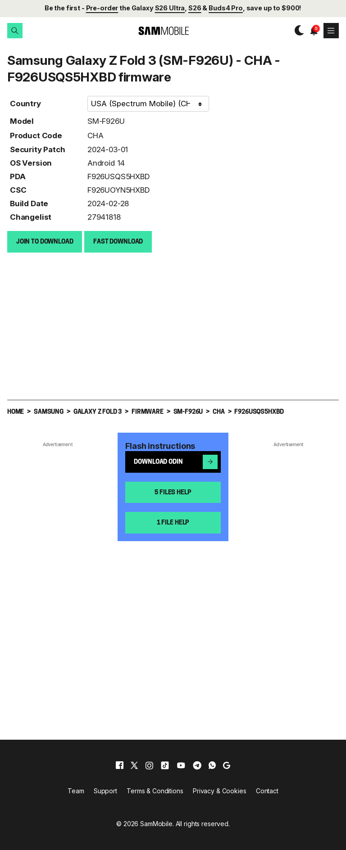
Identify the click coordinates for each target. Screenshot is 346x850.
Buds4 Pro (226, 8)
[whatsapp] (212, 764)
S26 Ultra (170, 8)
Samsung (49, 411)
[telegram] (197, 764)
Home (15, 411)
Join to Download (44, 241)
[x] (134, 764)
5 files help (173, 492)
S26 (194, 8)
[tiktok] (164, 764)
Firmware (148, 411)
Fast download (118, 241)
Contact (267, 790)
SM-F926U (106, 120)
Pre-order (102, 8)
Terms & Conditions (155, 790)
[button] (15, 30)
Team (76, 790)
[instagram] (149, 764)
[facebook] (119, 764)
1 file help (173, 522)
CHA (95, 135)
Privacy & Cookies (219, 790)
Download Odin (175, 461)
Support (105, 790)
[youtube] (181, 764)
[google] (226, 764)
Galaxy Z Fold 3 (97, 411)
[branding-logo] (156, 31)
